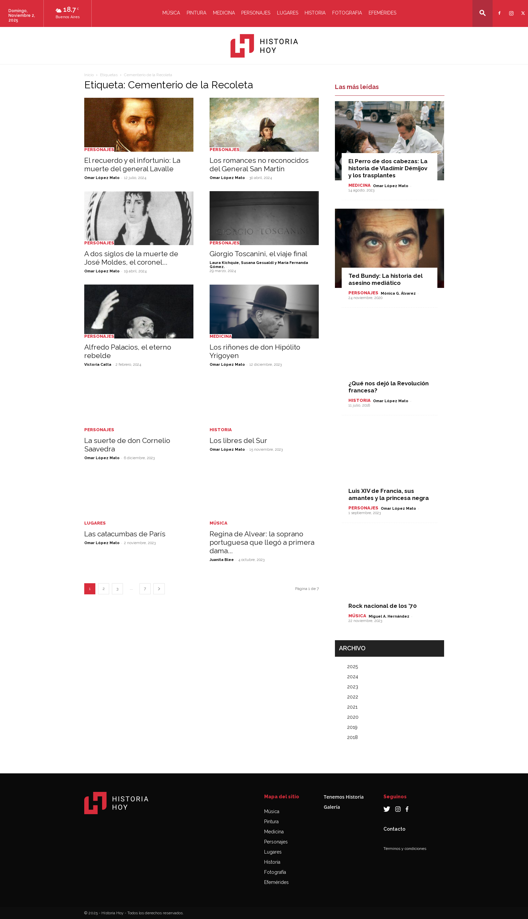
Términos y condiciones (404, 848)
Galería (332, 807)
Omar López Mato (102, 178)
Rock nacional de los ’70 (382, 605)
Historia (315, 13)
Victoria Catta (97, 364)
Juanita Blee (222, 560)
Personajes (255, 13)
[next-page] (159, 588)
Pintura (196, 13)
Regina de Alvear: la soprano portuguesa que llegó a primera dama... (262, 542)
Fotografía (275, 872)
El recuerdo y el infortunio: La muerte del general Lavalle (132, 164)
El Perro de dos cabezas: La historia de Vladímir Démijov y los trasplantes (388, 168)
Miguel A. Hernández (389, 616)
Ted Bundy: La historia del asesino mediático (385, 279)
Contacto (394, 829)
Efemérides (382, 13)
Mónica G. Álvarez (398, 293)
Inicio (89, 74)
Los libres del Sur (238, 440)
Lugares (287, 13)
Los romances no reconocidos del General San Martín (259, 164)
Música (171, 13)
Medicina (224, 13)
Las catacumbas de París (124, 534)
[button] (482, 13)
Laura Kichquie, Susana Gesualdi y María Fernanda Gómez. (259, 265)
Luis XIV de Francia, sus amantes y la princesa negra (388, 494)
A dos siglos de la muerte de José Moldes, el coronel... (131, 257)
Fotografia (347, 13)
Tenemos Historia (344, 797)
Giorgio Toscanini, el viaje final (258, 253)
